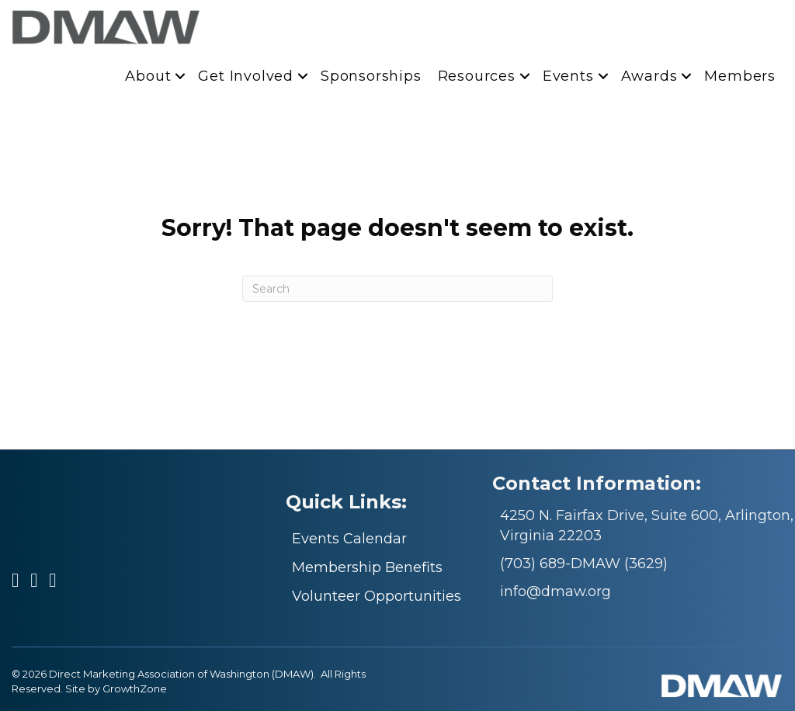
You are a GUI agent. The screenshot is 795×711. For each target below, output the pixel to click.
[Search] (397, 289)
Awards (649, 76)
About (148, 76)
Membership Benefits (367, 567)
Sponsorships (371, 76)
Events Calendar (349, 538)
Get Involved (245, 76)
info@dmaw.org (555, 591)
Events (568, 76)
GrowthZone (134, 688)
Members (740, 76)
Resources (477, 76)
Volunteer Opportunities (376, 596)
